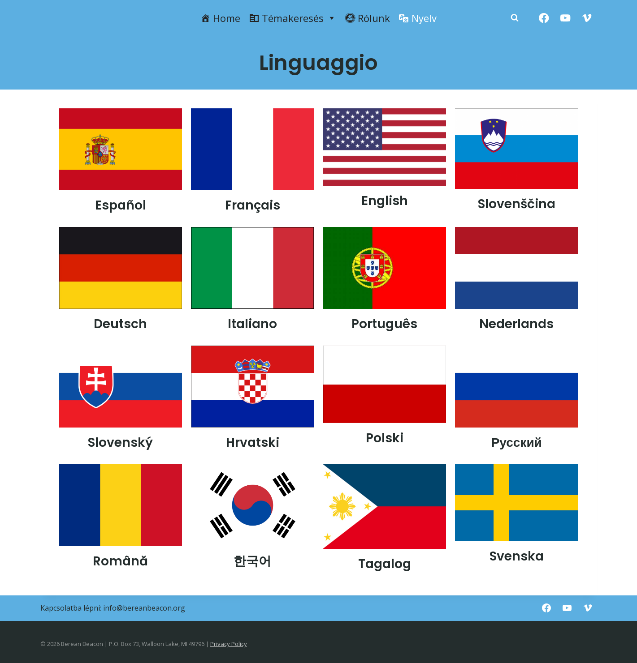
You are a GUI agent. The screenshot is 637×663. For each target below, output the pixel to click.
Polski (384, 438)
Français (252, 205)
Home (226, 18)
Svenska (517, 556)
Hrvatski (252, 442)
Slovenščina (516, 204)
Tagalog (384, 564)
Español (120, 205)
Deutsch (120, 324)
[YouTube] (565, 18)
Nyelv (424, 18)
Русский (516, 442)
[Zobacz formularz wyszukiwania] (515, 18)
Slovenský (120, 442)
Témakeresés (299, 18)
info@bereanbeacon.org (144, 608)
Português (384, 324)
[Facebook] (544, 18)
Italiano (252, 324)
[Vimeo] (587, 18)
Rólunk (374, 18)
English (384, 201)
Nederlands (516, 324)
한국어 (252, 561)
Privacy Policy (228, 644)
